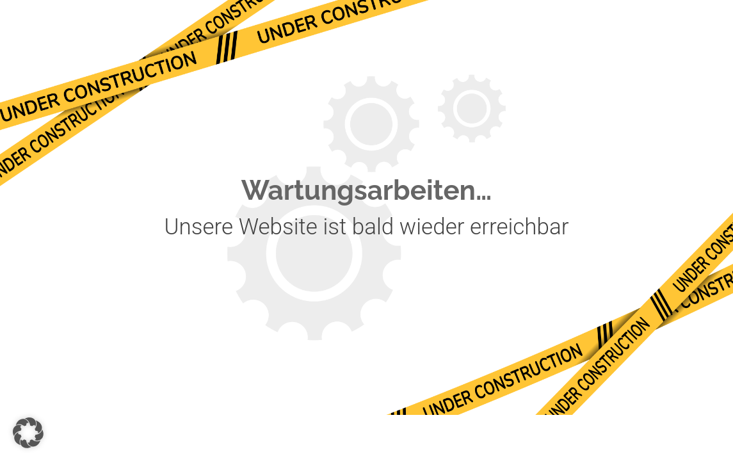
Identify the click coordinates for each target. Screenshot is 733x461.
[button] (28, 433)
